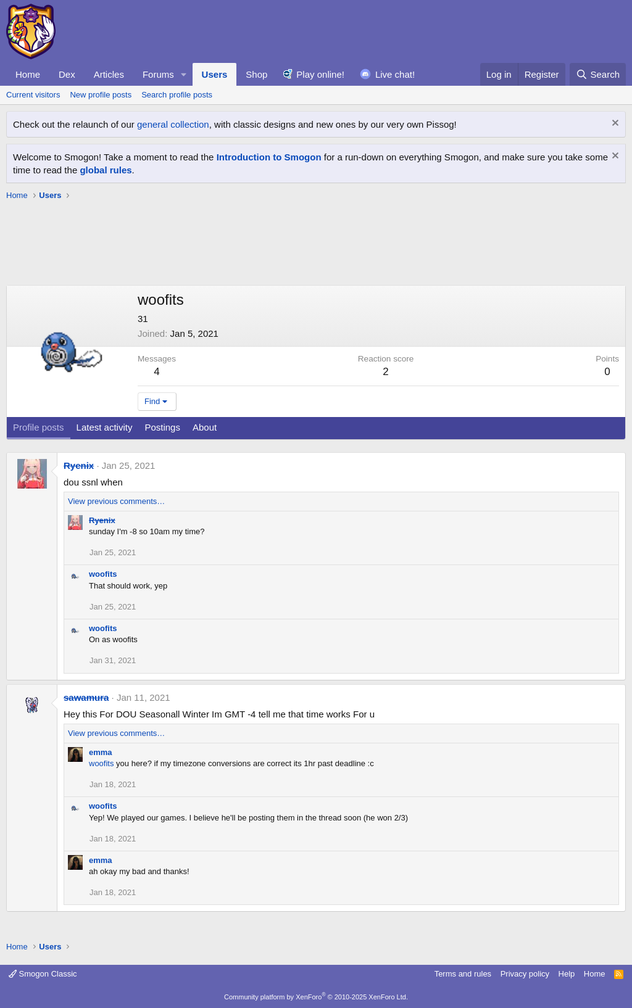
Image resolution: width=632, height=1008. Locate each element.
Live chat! (395, 74)
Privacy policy (525, 973)
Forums (158, 74)
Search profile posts (176, 94)
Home (27, 74)
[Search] (598, 74)
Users (215, 74)
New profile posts (100, 94)
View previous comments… (116, 501)
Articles (109, 74)
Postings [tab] (162, 427)
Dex (67, 74)
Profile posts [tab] (38, 427)
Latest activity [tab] (105, 427)
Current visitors (33, 94)
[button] (184, 74)
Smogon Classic (43, 973)
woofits (103, 574)
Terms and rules (462, 973)
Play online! (320, 74)
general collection (173, 124)
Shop (256, 74)
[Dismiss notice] (614, 124)
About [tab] (205, 427)
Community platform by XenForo (316, 997)
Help (567, 973)
